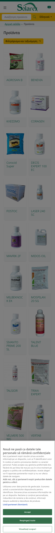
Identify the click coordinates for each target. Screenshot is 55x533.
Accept (27, 514)
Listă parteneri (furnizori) (15, 506)
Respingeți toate (27, 522)
